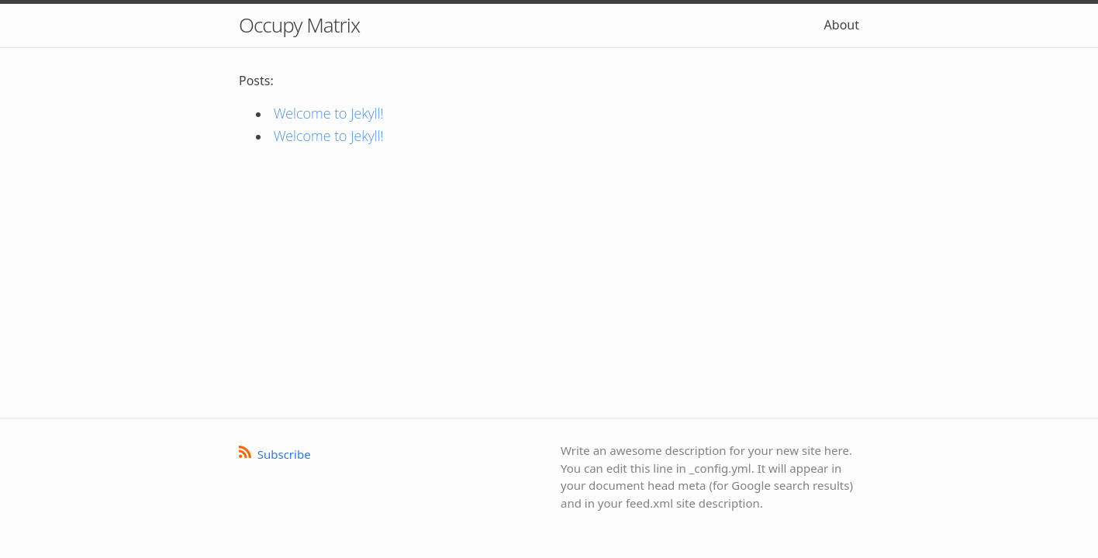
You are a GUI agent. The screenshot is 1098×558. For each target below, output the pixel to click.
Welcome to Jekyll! (333, 113)
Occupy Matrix (299, 25)
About (841, 24)
